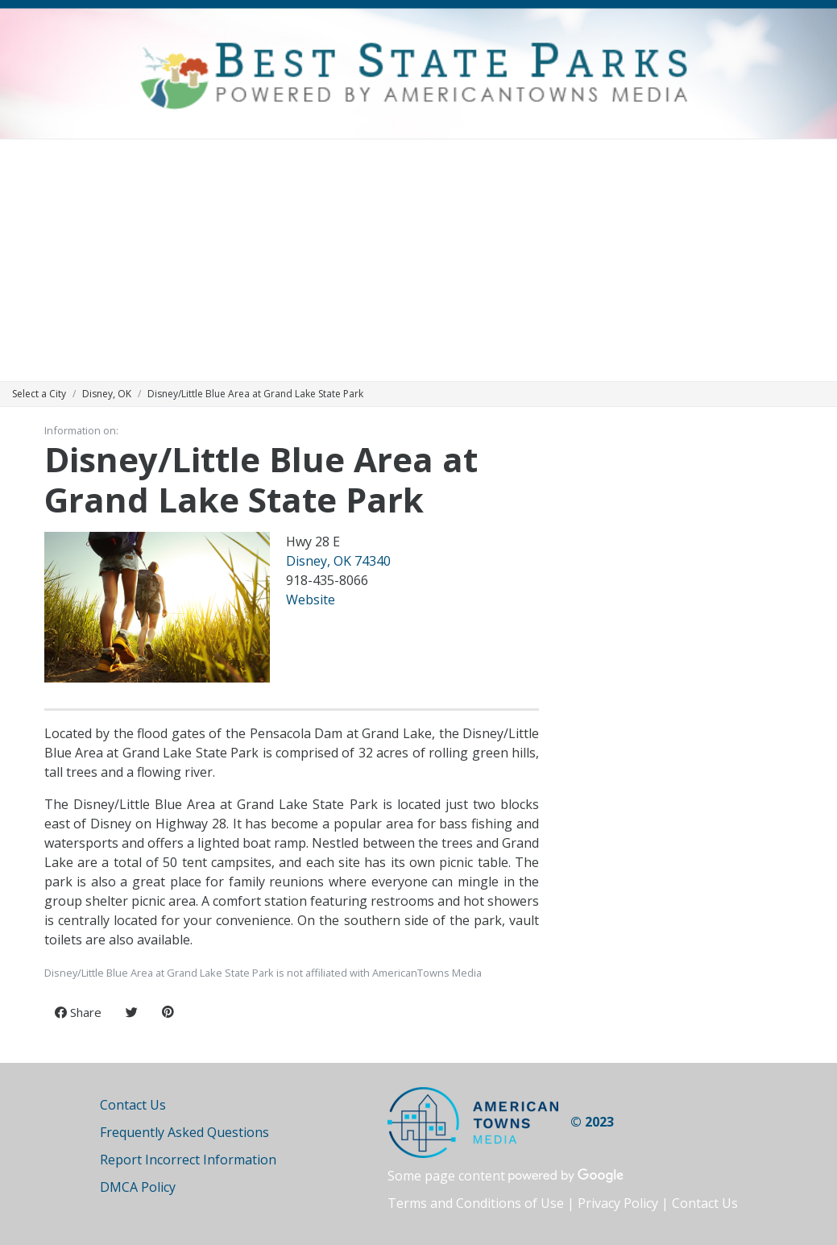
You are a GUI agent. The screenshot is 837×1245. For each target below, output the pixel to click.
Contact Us (133, 1105)
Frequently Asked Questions (184, 1132)
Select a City (39, 393)
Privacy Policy (618, 1203)
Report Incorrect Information (188, 1159)
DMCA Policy (138, 1187)
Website (310, 599)
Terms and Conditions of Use (475, 1203)
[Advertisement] (418, 260)
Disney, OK (106, 393)
